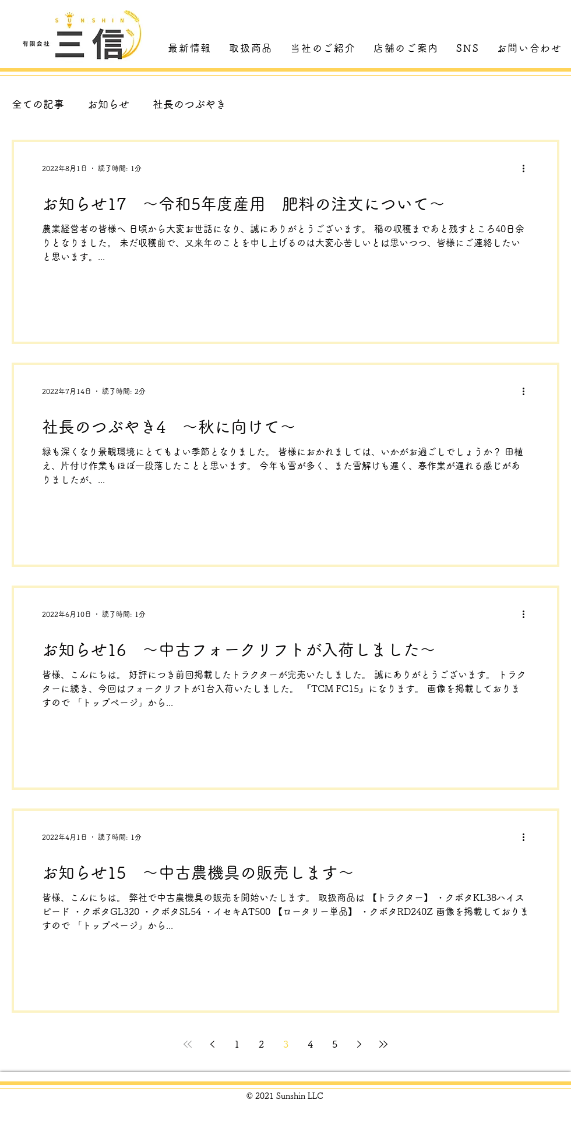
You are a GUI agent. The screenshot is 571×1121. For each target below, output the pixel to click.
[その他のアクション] (527, 168)
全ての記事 (38, 104)
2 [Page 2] (261, 1044)
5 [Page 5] (334, 1044)
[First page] (187, 1044)
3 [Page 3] (285, 1044)
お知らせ (108, 104)
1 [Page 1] (236, 1044)
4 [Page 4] (310, 1044)
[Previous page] (212, 1044)
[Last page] (383, 1044)
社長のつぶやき (189, 104)
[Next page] (358, 1044)
